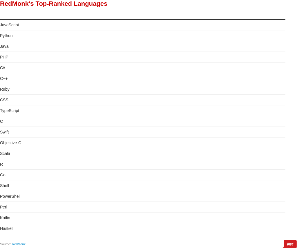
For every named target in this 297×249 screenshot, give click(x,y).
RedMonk (19, 244)
